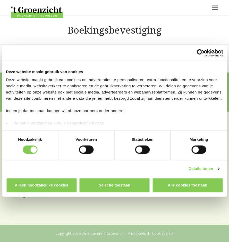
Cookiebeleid (163, 233)
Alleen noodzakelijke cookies (41, 185)
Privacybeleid (138, 233)
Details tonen (201, 169)
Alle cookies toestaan (187, 185)
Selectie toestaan (114, 185)
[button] (215, 8)
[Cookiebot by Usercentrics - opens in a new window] (200, 53)
